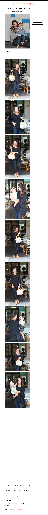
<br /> (17, 503)
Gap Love (22, 52)
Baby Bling (10, 52)
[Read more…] (17, 49)
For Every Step (15, 52)
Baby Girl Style (13, 509)
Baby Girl (12, 52)
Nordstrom (27, 52)
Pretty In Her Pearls (24, 4)
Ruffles (24, 509)
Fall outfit (16, 509)
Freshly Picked (19, 52)
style (25, 509)
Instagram (19, 492)
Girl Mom (25, 52)
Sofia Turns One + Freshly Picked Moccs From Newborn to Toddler (17, 8)
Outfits (9, 51)
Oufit (22, 509)
